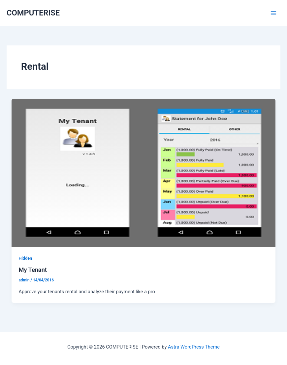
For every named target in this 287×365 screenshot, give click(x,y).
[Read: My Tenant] (144, 172)
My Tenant (32, 269)
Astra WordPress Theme (194, 347)
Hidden (25, 258)
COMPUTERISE (33, 12)
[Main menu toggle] (273, 13)
